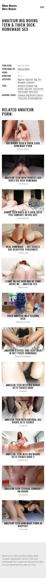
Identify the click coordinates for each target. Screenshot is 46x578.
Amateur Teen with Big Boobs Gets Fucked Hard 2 (23, 455)
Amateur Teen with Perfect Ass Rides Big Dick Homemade (23, 179)
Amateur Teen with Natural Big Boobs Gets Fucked (23, 421)
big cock (28, 88)
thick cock (33, 91)
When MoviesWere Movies (9, 7)
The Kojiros (23, 183)
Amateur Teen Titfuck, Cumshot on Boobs (23, 490)
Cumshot (30, 82)
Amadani (23, 391)
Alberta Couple (23, 322)
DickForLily (23, 460)
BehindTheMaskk (23, 356)
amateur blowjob (25, 85)
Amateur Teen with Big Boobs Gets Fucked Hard (23, 386)
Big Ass (21, 79)
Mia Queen (23, 287)
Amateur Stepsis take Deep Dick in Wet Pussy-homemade (23, 352)
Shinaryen (23, 494)
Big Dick (29, 79)
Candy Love (23, 252)
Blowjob (21, 82)
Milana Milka (23, 69)
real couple (23, 91)
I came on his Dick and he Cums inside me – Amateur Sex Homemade (23, 284)
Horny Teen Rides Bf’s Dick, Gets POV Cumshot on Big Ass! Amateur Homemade (23, 214)
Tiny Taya (23, 529)
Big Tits (37, 79)
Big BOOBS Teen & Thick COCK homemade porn (23, 144)
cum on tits (38, 88)
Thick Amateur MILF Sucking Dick (23, 317)
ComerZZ (23, 425)
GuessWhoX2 (23, 218)
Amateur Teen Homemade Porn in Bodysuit (23, 524)
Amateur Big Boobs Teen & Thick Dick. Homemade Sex (30, 96)
